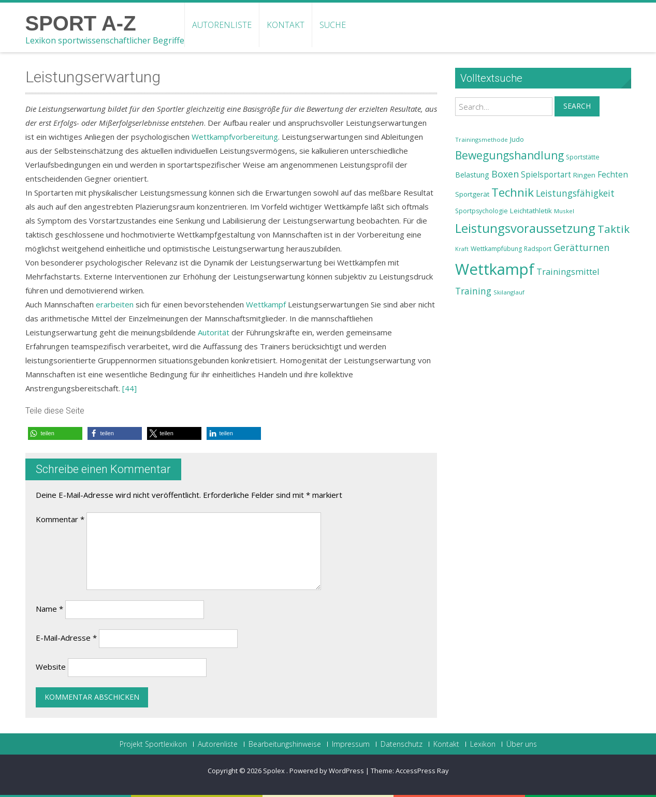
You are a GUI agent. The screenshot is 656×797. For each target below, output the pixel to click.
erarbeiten (115, 304)
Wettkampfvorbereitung (235, 136)
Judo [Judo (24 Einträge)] (517, 139)
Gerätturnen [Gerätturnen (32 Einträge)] (581, 247)
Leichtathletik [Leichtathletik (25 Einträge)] (531, 210)
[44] (129, 388)
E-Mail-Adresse (66, 637)
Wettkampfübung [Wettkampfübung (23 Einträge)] (496, 248)
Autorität (213, 332)
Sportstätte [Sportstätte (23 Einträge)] (583, 157)
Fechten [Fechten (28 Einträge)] (612, 174)
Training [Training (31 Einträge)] (473, 291)
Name (49, 608)
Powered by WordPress (326, 770)
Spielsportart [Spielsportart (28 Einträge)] (546, 174)
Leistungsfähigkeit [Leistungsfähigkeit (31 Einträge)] (575, 193)
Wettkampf (266, 304)
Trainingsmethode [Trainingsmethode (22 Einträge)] (481, 139)
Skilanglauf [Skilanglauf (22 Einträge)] (508, 292)
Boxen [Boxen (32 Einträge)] (505, 174)
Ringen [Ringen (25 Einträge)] (584, 175)
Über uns (521, 744)
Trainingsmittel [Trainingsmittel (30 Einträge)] (568, 271)
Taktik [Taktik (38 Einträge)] (613, 229)
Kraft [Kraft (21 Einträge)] (462, 249)
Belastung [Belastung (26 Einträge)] (472, 175)
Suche (332, 25)
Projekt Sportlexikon (153, 744)
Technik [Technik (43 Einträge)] (512, 192)
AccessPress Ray (422, 770)
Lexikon (482, 744)
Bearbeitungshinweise (285, 744)
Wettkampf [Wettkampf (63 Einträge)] (494, 269)
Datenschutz (401, 744)
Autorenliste (222, 25)
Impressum (351, 744)
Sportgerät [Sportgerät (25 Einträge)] (472, 194)
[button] (55, 433)
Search (577, 106)
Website (51, 666)
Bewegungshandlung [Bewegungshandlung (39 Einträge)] (509, 155)
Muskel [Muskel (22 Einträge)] (564, 211)
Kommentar (60, 519)
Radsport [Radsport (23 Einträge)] (537, 248)
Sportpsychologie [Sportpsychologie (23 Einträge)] (481, 210)
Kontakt (285, 25)
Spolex (274, 770)
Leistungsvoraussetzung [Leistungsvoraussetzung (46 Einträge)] (525, 228)
